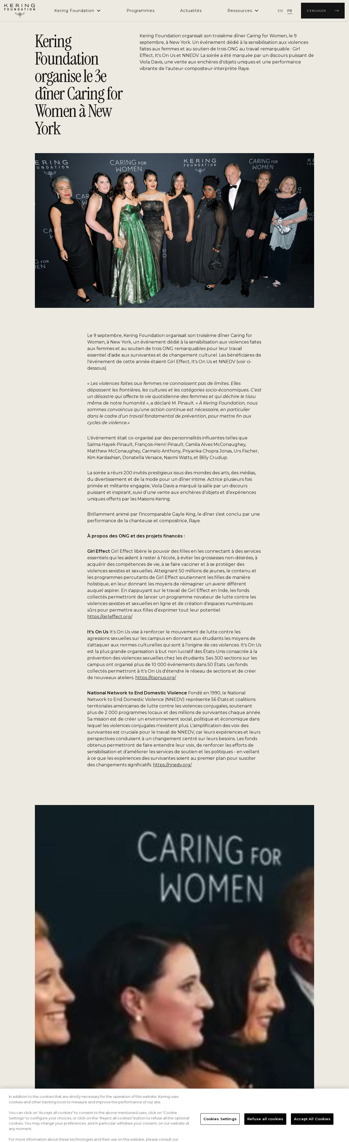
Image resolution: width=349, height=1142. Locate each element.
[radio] (280, 11)
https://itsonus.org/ (155, 677)
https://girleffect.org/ (109, 616)
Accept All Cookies (312, 1128)
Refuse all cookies (265, 1128)
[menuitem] (141, 11)
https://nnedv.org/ (172, 764)
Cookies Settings (220, 1128)
